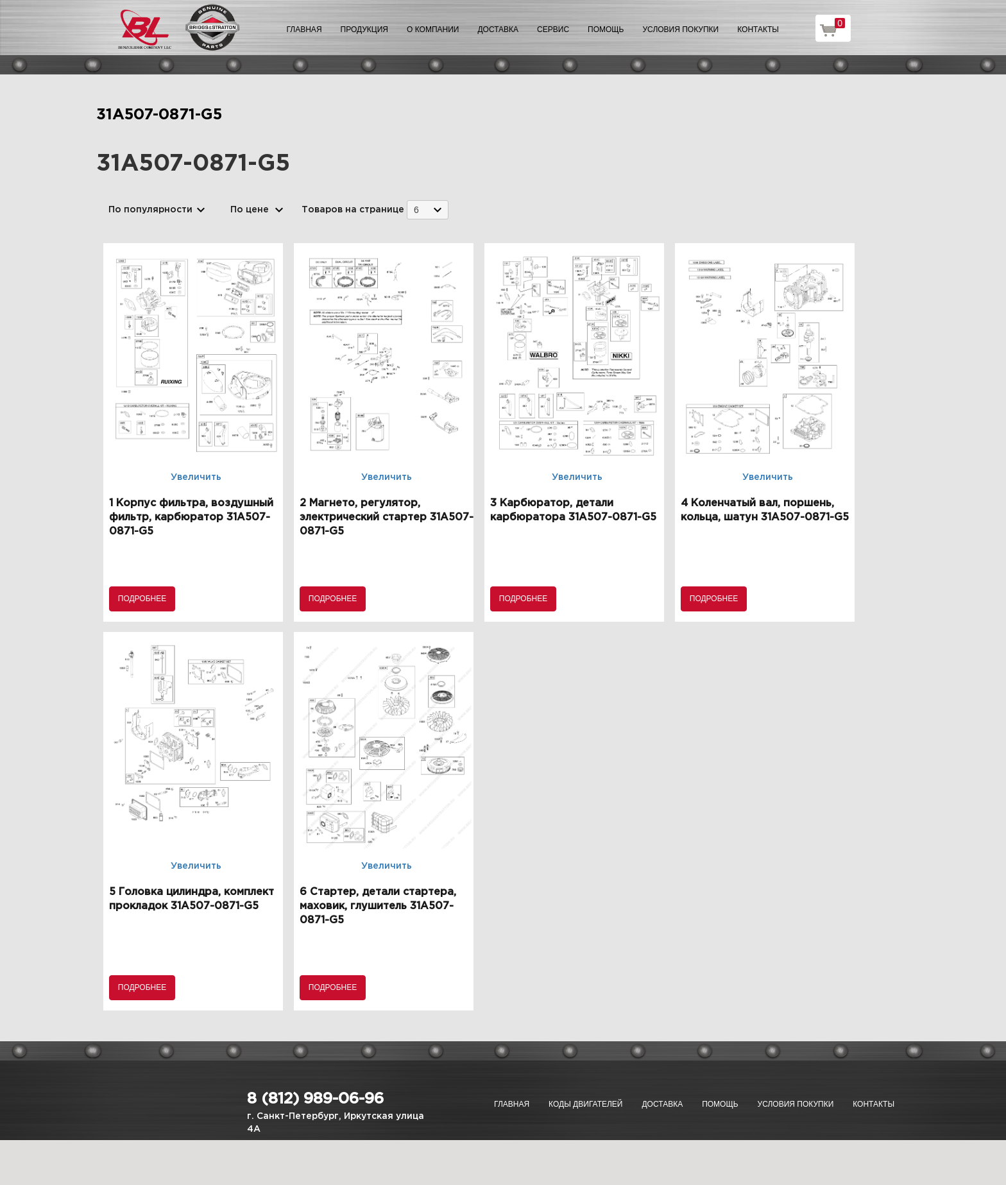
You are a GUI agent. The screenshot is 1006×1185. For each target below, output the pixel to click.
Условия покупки (681, 29)
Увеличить (196, 477)
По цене (249, 210)
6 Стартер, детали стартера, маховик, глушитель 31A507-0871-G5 (378, 906)
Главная (304, 29)
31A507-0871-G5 (159, 115)
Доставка (497, 29)
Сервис (553, 29)
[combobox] (427, 209)
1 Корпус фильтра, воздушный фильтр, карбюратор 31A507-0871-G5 (191, 517)
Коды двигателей (585, 1104)
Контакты (758, 29)
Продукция (364, 29)
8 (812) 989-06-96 (315, 1099)
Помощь (606, 29)
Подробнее (142, 598)
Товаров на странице (353, 210)
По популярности (150, 210)
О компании (433, 29)
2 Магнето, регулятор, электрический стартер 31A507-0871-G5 (386, 517)
